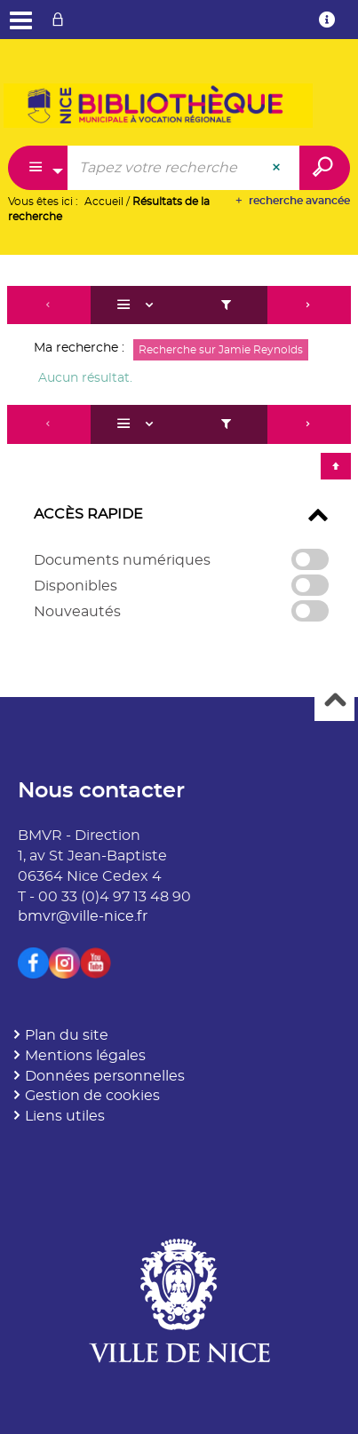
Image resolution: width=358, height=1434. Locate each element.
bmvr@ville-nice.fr (82, 916)
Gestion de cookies (92, 1096)
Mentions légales (85, 1056)
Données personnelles (105, 1076)
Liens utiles (65, 1116)
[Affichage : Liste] (138, 305)
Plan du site (66, 1035)
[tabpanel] (179, 462)
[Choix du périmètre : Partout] (38, 168)
